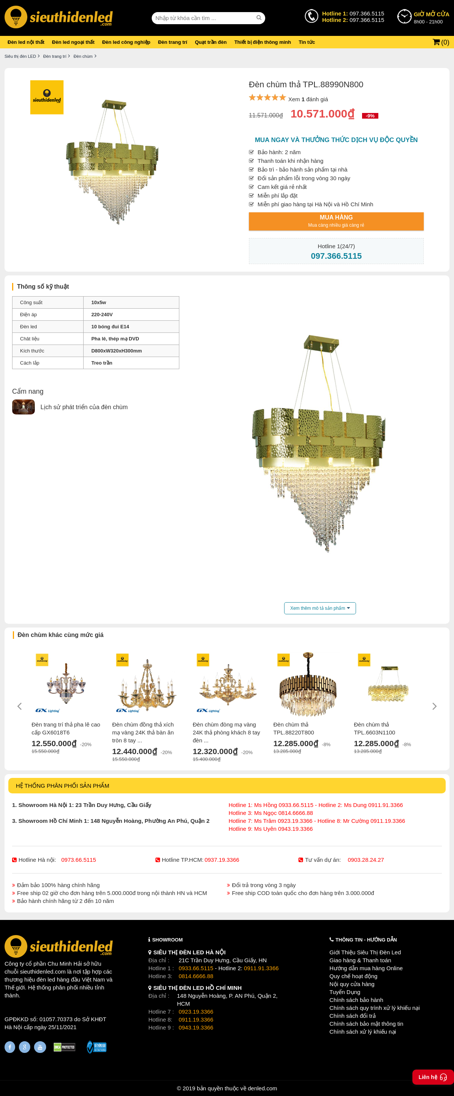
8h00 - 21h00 (431, 17)
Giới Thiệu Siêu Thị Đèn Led (365, 952)
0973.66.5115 (78, 859)
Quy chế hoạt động (354, 976)
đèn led (46, 979)
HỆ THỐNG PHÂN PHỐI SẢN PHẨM (62, 785)
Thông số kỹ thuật (43, 286)
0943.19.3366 (196, 1027)
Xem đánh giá (308, 99)
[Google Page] (24, 1047)
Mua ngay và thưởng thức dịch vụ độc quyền (336, 140)
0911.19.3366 (196, 1019)
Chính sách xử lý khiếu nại (363, 1031)
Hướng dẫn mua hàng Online (366, 968)
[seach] (260, 17)
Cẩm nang (28, 391)
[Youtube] (40, 1047)
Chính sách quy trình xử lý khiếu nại (375, 1008)
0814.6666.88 (196, 976)
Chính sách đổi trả (353, 1016)
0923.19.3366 (196, 1011)
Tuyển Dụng (345, 992)
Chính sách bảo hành (356, 1000)
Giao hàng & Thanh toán (360, 960)
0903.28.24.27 (366, 859)
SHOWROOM (167, 940)
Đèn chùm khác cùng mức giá (61, 635)
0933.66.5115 (196, 968)
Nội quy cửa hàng (352, 984)
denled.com (262, 1088)
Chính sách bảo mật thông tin (366, 1023)
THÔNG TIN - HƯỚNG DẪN (366, 940)
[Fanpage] (10, 1047)
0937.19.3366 (222, 859)
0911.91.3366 (261, 968)
